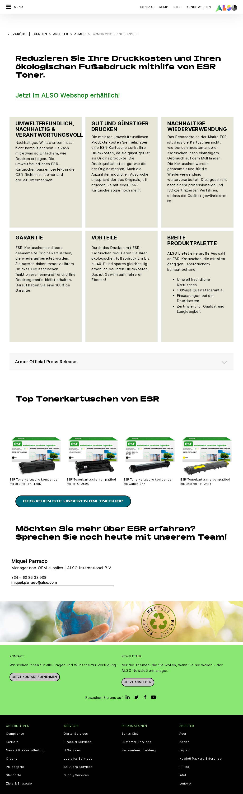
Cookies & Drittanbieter (58, 790)
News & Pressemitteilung (25, 741)
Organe (12, 750)
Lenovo (185, 775)
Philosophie (15, 758)
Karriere (12, 733)
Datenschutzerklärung (96, 790)
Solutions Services (78, 758)
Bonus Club (130, 725)
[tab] (121, 352)
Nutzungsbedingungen (154, 790)
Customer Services (136, 733)
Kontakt (147, 7)
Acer (183, 725)
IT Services (72, 741)
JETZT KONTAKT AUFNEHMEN (34, 668)
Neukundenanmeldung (139, 741)
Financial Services (78, 733)
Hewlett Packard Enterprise (200, 750)
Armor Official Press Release (48, 352)
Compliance (15, 725)
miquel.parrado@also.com (34, 574)
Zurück (20, 26)
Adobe (184, 733)
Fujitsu (184, 741)
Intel (182, 766)
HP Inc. (184, 758)
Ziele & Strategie (19, 775)
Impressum (125, 790)
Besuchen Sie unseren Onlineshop (73, 493)
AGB (33, 790)
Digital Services (76, 725)
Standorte (13, 766)
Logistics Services (78, 750)
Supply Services (76, 766)
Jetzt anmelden (137, 673)
